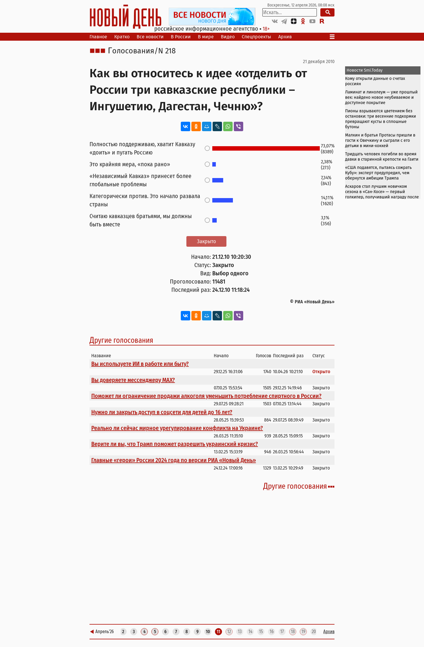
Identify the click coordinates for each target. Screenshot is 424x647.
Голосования (131, 51)
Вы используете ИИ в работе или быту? (140, 363)
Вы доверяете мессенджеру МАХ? (133, 379)
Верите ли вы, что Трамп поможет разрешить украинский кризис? (174, 443)
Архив (285, 36)
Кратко (122, 36)
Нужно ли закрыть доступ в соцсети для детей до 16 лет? (161, 412)
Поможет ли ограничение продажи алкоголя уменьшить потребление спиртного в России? (206, 395)
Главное (98, 36)
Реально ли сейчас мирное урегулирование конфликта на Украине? (177, 428)
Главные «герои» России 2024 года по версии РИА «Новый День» (173, 460)
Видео (228, 36)
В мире (206, 36)
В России (181, 36)
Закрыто (206, 241)
